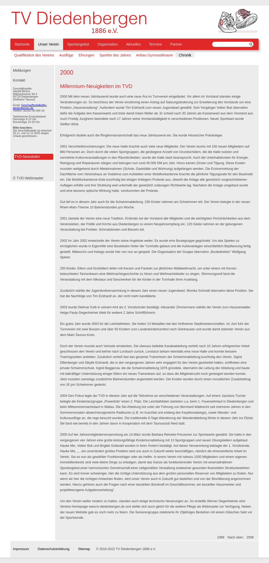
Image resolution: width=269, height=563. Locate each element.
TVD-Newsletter (27, 157)
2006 (250, 537)
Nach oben (235, 537)
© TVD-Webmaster (28, 178)
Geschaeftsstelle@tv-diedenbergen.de (30, 106)
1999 (220, 537)
